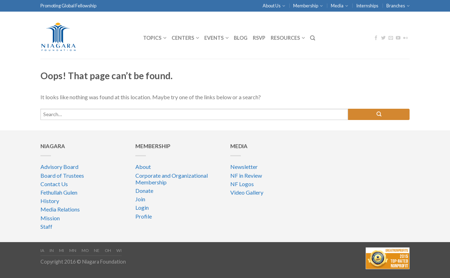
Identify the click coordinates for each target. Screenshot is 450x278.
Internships (367, 5)
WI (119, 250)
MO (85, 250)
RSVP (259, 38)
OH (108, 250)
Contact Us (54, 184)
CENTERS (183, 38)
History (49, 200)
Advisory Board (59, 166)
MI (61, 250)
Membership (305, 5)
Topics (152, 38)
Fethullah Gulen (58, 192)
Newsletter (244, 166)
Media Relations (60, 209)
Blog (241, 38)
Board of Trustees (62, 175)
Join (140, 199)
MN (72, 250)
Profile (143, 216)
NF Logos (242, 184)
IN (52, 250)
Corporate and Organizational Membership (171, 178)
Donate (144, 190)
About (143, 166)
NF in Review (246, 175)
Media (337, 5)
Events (214, 38)
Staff (46, 226)
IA (42, 250)
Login (142, 207)
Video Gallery (246, 192)
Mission (50, 218)
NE (96, 250)
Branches (395, 5)
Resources (285, 38)
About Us (272, 5)
